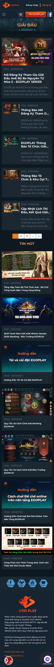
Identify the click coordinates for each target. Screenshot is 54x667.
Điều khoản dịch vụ (14, 656)
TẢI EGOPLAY (36, 14)
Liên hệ (8, 660)
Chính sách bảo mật (14, 652)
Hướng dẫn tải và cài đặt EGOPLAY (23, 380)
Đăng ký (46, 5)
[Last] (39, 236)
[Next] (33, 236)
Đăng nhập (32, 5)
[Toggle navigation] (4, 14)
